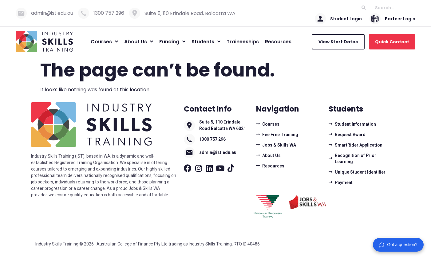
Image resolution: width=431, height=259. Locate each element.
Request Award (350, 134)
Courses (270, 124)
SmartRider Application (358, 145)
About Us (271, 155)
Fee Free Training (280, 134)
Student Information (355, 124)
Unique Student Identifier (360, 172)
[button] (398, 245)
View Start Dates (338, 42)
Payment (344, 182)
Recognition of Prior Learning (355, 158)
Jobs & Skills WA (279, 145)
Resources (273, 165)
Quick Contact (392, 42)
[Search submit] (363, 7)
